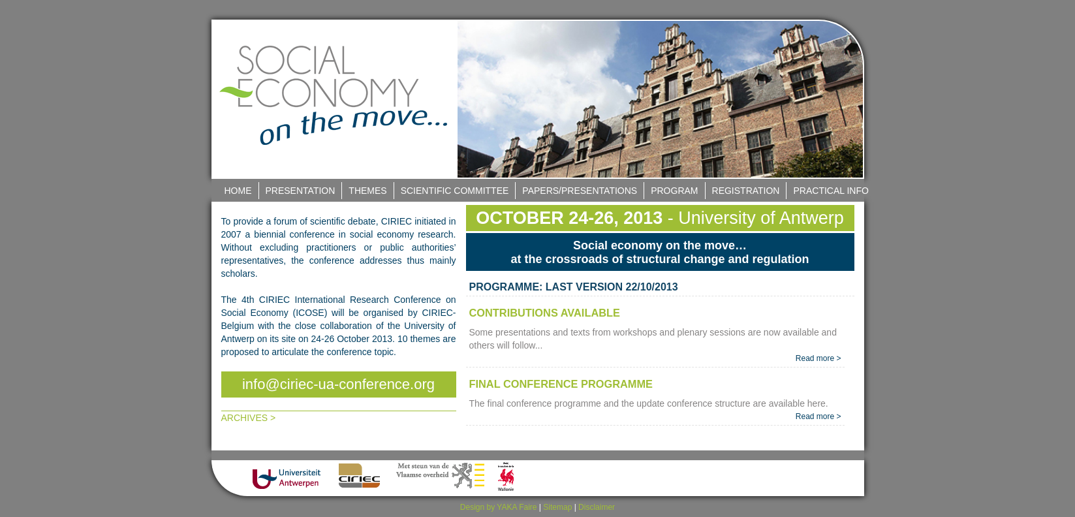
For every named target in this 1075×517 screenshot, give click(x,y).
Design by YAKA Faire (498, 507)
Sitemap (557, 507)
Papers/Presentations (579, 190)
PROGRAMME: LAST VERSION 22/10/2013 (573, 286)
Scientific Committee (455, 190)
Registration (746, 190)
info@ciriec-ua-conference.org (338, 384)
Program (674, 190)
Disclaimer (596, 507)
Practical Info (830, 190)
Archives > (248, 418)
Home (238, 190)
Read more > (818, 358)
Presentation (300, 190)
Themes (367, 190)
